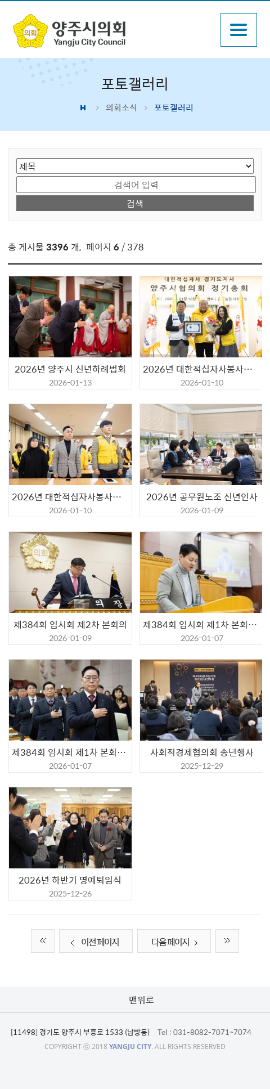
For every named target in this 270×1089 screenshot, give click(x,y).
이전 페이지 (93, 942)
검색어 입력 (16, 175)
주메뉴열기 (238, 30)
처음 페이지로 (43, 941)
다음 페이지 (176, 942)
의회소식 (121, 107)
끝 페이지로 (227, 941)
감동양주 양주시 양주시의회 (111, 31)
